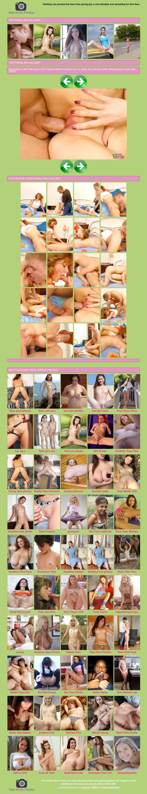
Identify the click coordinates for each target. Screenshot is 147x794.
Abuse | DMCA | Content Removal (101, 787)
